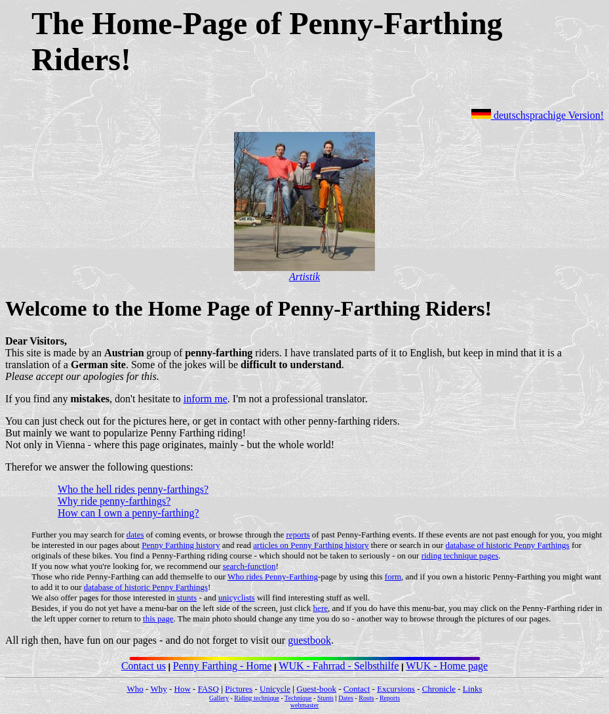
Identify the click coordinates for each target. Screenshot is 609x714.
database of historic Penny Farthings (507, 545)
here (320, 608)
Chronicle (439, 689)
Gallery (219, 698)
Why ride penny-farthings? (114, 501)
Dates (345, 698)
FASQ (208, 689)
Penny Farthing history (181, 545)
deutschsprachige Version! (537, 115)
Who (135, 689)
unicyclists (236, 597)
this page (158, 618)
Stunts (325, 698)
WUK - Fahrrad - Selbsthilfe (339, 665)
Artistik (304, 276)
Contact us (143, 665)
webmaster (304, 705)
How (182, 689)
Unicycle (275, 689)
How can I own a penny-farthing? (128, 512)
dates (135, 534)
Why (158, 689)
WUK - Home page (447, 665)
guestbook (309, 640)
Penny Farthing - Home (222, 665)
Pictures (238, 689)
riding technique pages (460, 555)
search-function (249, 566)
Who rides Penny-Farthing (272, 576)
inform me (205, 398)
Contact (357, 689)
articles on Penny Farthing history (310, 545)
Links (472, 689)
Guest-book (316, 689)
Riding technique (256, 698)
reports (297, 534)
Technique (298, 698)
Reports (390, 698)
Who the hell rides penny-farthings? (133, 489)
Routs (366, 698)
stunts (187, 597)
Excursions (396, 689)
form (393, 576)
